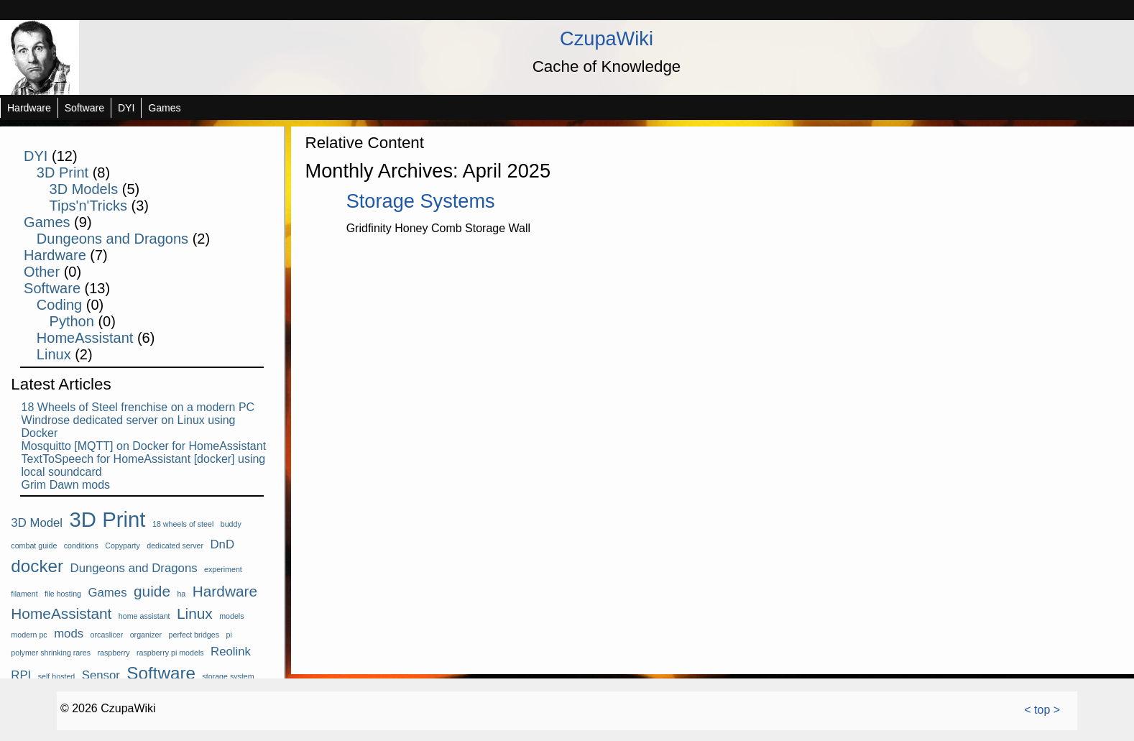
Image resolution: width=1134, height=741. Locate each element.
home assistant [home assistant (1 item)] (144, 616)
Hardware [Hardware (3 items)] (225, 591)
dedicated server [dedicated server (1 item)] (175, 545)
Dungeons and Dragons (112, 239)
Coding (59, 305)
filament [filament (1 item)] (24, 593)
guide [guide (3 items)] (152, 591)
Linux (54, 354)
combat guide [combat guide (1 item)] (34, 545)
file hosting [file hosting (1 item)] (63, 593)
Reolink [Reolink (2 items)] (231, 651)
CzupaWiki (606, 38)
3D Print (62, 172)
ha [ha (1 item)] (181, 593)
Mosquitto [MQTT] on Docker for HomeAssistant (144, 446)
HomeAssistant (85, 338)
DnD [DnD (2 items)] (222, 544)
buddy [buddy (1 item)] (231, 524)
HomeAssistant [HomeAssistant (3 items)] (61, 613)
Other (42, 272)
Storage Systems (420, 201)
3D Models (84, 189)
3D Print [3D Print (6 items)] (108, 519)
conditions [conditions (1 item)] (81, 545)
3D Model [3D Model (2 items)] (37, 523)
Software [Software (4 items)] (160, 673)
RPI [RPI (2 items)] (21, 675)
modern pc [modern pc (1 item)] (29, 634)
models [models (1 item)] (231, 616)
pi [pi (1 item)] (229, 634)
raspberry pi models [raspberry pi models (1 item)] (170, 652)
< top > (1042, 710)
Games (164, 108)
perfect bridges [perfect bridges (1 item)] (194, 634)
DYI (126, 108)
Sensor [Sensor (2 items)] (101, 675)
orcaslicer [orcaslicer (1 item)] (107, 634)
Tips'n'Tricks (88, 205)
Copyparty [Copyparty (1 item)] (122, 545)
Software (84, 108)
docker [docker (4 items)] (37, 566)
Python (72, 321)
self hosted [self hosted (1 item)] (56, 676)
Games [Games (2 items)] (107, 592)
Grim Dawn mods (66, 485)
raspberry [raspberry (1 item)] (114, 652)
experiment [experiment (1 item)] (223, 569)
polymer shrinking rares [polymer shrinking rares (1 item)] (51, 652)
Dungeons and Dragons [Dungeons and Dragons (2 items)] (134, 568)
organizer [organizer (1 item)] (146, 634)
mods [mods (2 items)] (68, 633)
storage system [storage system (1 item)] (228, 676)
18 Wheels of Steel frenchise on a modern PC (138, 407)
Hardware (29, 108)
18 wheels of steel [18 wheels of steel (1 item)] (182, 524)
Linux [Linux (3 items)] (195, 613)
